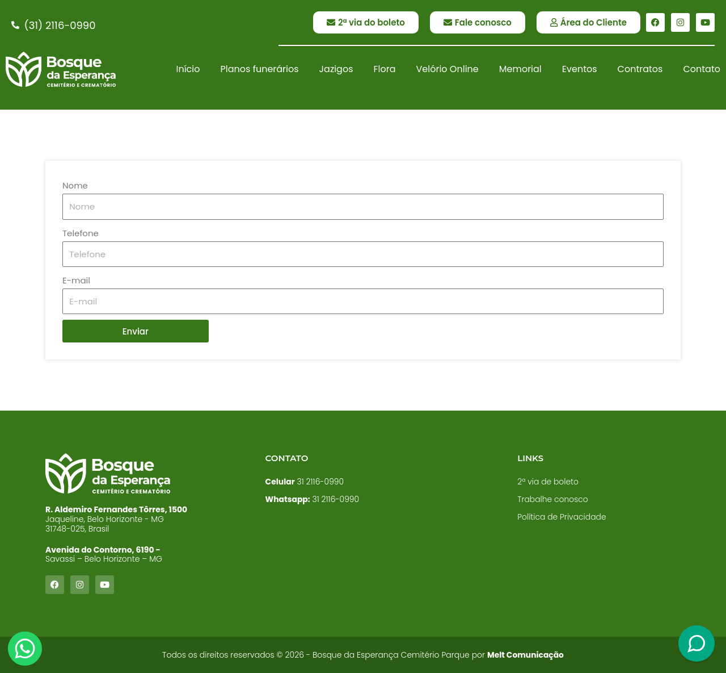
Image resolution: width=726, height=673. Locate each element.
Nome (75, 185)
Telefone (80, 233)
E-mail (76, 280)
